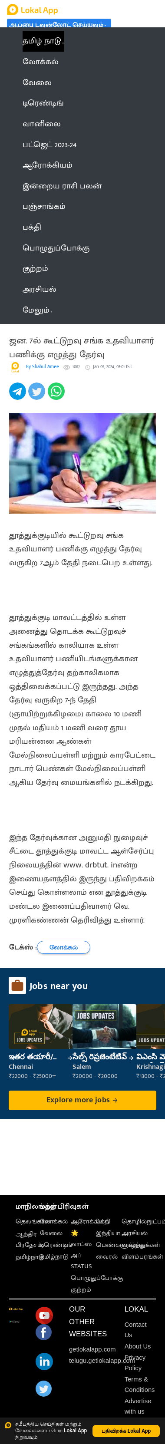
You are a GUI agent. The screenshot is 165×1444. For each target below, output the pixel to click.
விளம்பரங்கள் (142, 1256)
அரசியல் (135, 1233)
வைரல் (107, 1256)
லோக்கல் (54, 1221)
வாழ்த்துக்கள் (141, 1245)
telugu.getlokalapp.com (102, 1360)
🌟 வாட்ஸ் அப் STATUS (81, 1250)
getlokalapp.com (92, 1349)
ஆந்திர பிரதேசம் (29, 1239)
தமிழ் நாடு (42, 41)
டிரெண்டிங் (56, 1245)
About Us (138, 1346)
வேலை (51, 1233)
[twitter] (37, 395)
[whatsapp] (57, 395)
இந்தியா (108, 1233)
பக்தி (103, 1221)
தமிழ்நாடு (30, 1257)
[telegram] (18, 395)
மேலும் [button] (37, 310)
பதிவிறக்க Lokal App (126, 1431)
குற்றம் (81, 1289)
